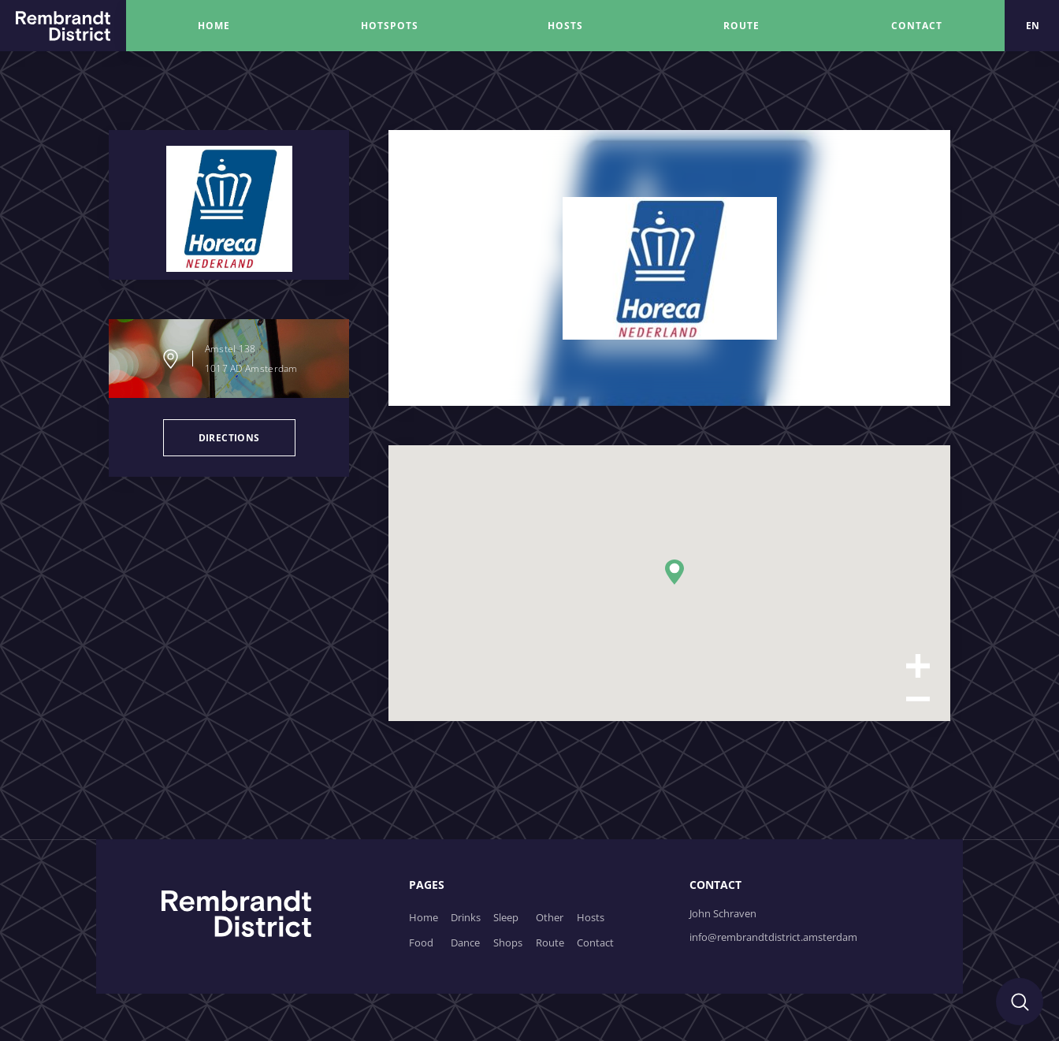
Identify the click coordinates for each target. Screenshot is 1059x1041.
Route (550, 942)
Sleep (505, 917)
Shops (507, 942)
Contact (595, 942)
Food (421, 942)
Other (549, 917)
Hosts (590, 917)
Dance (465, 942)
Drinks (466, 917)
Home (423, 917)
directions (229, 437)
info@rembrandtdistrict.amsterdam (773, 937)
